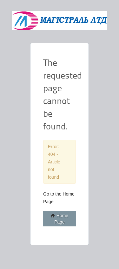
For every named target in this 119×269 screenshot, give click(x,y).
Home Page (59, 218)
